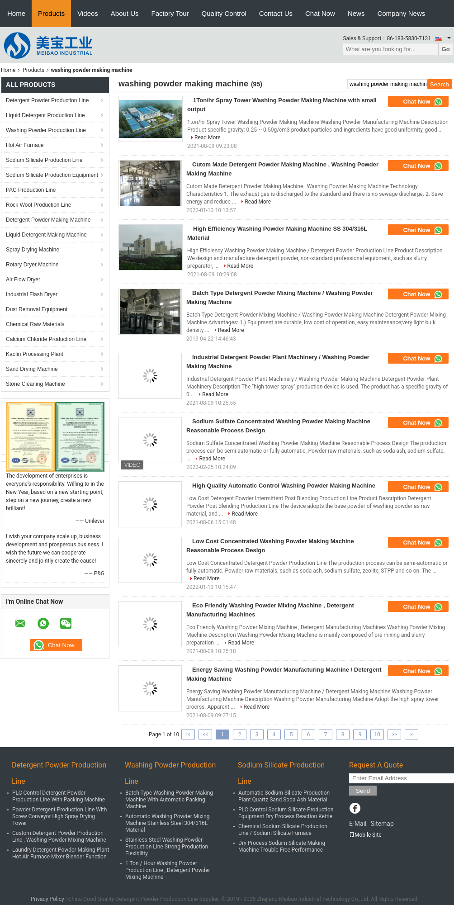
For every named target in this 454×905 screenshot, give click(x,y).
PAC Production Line (31, 190)
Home (16, 13)
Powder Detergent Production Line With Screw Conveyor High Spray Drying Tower (59, 816)
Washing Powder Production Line (46, 130)
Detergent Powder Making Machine (48, 220)
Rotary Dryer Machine (32, 264)
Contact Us (276, 13)
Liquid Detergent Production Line (45, 115)
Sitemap (381, 823)
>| (411, 734)
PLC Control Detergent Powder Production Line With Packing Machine (58, 796)
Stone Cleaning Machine (35, 384)
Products (51, 13)
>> (394, 734)
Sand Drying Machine (32, 369)
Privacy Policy (47, 899)
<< (205, 734)
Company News (401, 13)
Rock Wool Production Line (38, 205)
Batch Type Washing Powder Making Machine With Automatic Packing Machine (169, 800)
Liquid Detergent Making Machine (46, 235)
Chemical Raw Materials (35, 324)
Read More (207, 137)
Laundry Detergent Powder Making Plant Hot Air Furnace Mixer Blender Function (60, 853)
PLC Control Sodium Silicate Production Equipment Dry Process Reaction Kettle (285, 813)
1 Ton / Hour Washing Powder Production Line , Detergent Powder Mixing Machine (167, 870)
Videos (87, 13)
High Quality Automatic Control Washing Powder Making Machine (283, 485)
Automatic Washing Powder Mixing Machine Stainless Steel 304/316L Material (167, 823)
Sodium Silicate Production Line (44, 160)
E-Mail (357, 823)
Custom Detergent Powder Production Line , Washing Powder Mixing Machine (59, 836)
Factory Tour (170, 13)
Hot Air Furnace (24, 145)
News (356, 13)
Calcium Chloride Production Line (46, 339)
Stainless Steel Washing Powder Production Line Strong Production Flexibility (166, 847)
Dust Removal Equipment (36, 309)
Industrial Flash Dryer (31, 294)
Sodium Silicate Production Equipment (52, 175)
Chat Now (320, 13)
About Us (125, 13)
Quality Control (224, 13)
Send (363, 790)
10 (377, 734)
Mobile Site (365, 835)
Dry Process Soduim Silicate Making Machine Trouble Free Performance (281, 846)
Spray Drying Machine (32, 249)
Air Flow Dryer (23, 279)
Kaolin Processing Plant (34, 354)
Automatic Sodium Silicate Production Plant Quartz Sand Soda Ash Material (284, 796)
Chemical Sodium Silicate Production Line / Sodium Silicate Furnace (282, 829)
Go (445, 49)
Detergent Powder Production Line (47, 100)
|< (188, 734)
